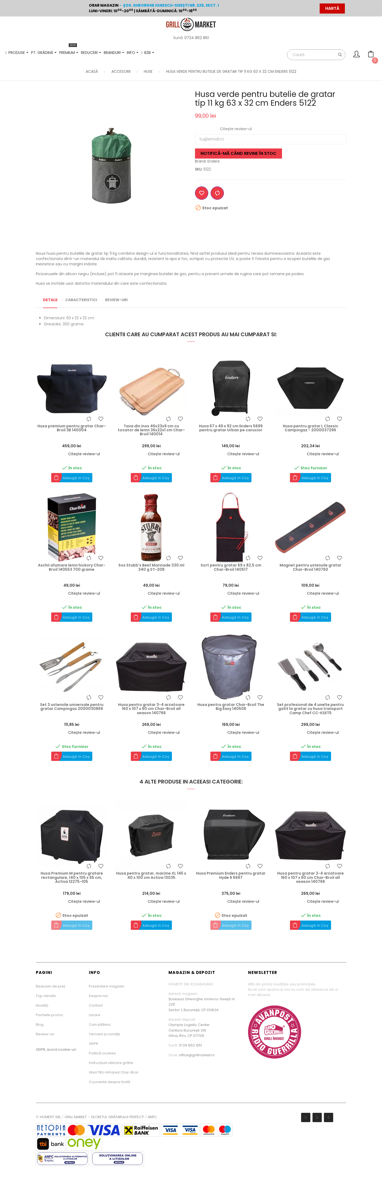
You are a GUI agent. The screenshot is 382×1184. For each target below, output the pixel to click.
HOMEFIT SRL (50, 1116)
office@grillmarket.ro (197, 1055)
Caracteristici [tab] (81, 300)
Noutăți (42, 1005)
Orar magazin (104, 5)
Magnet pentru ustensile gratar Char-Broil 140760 (310, 567)
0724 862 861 (196, 37)
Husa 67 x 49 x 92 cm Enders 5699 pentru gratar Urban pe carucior (231, 428)
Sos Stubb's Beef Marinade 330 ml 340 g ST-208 (151, 567)
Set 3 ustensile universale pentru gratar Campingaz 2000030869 (71, 707)
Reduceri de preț (50, 986)
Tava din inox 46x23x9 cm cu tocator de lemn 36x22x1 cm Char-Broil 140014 (151, 430)
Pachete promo (49, 1014)
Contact (96, 1005)
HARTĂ (332, 8)
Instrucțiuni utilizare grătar (111, 1062)
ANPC (152, 1116)
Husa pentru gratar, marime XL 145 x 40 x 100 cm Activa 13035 (151, 875)
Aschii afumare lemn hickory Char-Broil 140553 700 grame (71, 567)
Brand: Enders (207, 161)
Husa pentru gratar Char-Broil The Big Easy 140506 (230, 707)
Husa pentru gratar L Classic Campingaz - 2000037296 (310, 428)
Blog (40, 1024)
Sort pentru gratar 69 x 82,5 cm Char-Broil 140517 (231, 567)
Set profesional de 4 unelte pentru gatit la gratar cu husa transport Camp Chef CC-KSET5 (310, 709)
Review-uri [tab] (116, 300)
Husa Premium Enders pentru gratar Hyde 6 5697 (231, 875)
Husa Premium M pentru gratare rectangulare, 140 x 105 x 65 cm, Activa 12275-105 (72, 877)
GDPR (93, 1043)
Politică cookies (102, 1053)
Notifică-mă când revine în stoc (238, 153)
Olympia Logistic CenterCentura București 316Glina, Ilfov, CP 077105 (189, 1030)
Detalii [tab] (50, 300)
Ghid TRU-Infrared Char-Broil (113, 1072)
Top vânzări (46, 995)
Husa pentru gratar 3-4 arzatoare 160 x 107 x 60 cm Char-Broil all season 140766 (151, 709)
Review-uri (45, 1034)
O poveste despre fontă (109, 1081)
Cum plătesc (100, 1024)
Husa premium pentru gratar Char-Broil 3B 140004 (71, 428)
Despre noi (98, 995)
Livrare (94, 1014)
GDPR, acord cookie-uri (56, 1049)
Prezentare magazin (106, 986)
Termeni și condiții (104, 1034)
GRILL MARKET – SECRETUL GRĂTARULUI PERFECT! (104, 1116)
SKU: (198, 169)
